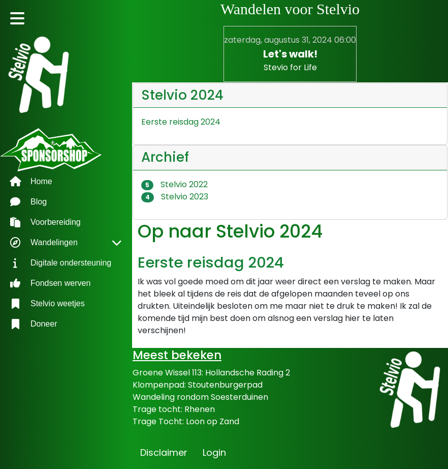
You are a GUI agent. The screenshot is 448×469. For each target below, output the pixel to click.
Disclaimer (163, 452)
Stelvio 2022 (174, 184)
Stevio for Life (290, 67)
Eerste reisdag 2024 (211, 262)
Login (214, 452)
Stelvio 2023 (174, 196)
